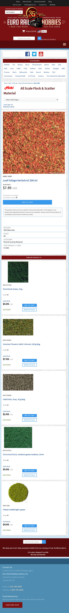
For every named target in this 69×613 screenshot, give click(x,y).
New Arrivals (27, 2)
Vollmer (33, 68)
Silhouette (23, 72)
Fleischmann (37, 64)
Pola (25, 68)
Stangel (56, 68)
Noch (14, 72)
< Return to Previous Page (8, 106)
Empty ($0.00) (31, 31)
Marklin (6, 64)
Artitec (47, 68)
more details (29, 310)
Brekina (46, 72)
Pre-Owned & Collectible (56, 76)
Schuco (41, 76)
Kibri (40, 68)
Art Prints (31, 76)
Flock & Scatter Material (25, 83)
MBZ (63, 68)
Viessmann (8, 76)
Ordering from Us (30, 5)
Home (5, 83)
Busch (38, 72)
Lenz (12, 68)
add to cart (27, 202)
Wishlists (52, 5)
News (18, 2)
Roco (27, 64)
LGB (59, 64)
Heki (31, 72)
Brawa (20, 64)
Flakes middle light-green (14, 509)
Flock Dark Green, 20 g (12, 289)
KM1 (5, 68)
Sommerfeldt (20, 76)
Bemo (46, 64)
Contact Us (43, 5)
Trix (13, 64)
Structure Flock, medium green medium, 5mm (23, 454)
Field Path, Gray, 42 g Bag (14, 399)
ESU (53, 72)
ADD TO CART (29, 305)
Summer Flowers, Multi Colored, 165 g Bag (21, 344)
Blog (50, 2)
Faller (19, 68)
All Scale (14, 83)
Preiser (7, 72)
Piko (53, 64)
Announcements (39, 2)
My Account (17, 5)
